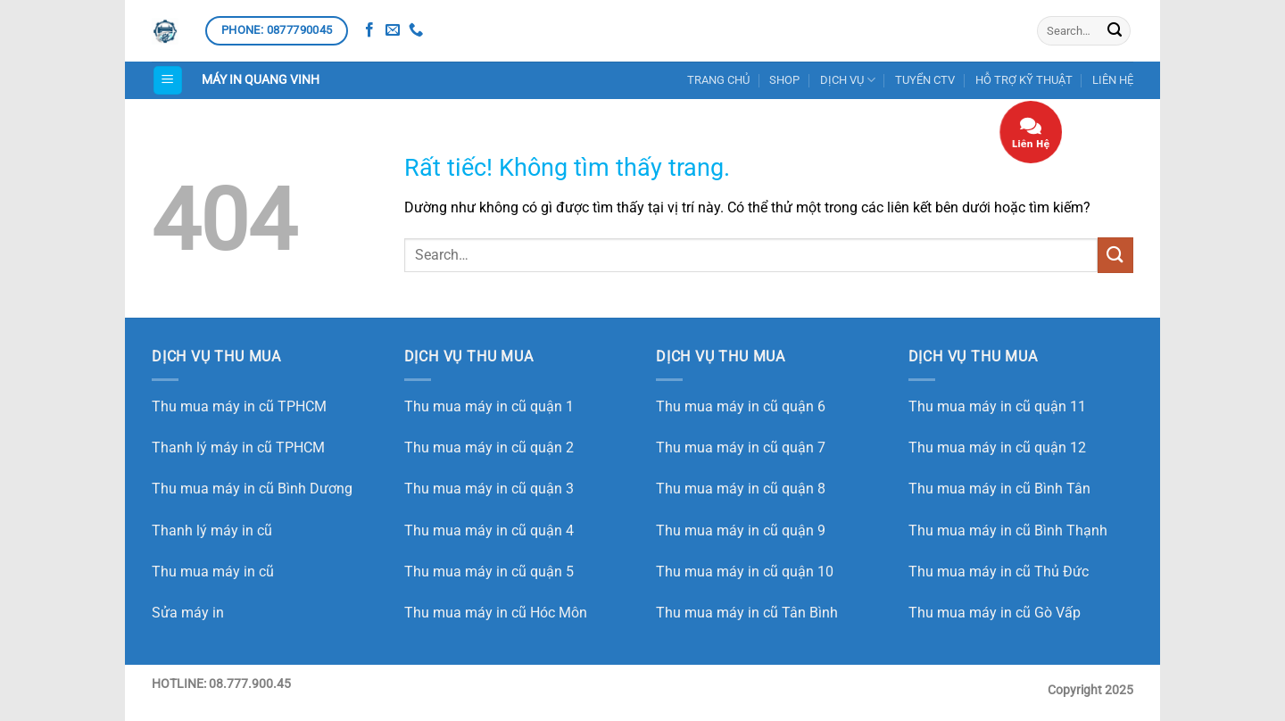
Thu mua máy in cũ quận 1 (489, 406)
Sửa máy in (188, 612)
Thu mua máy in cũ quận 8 (740, 488)
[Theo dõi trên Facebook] (369, 30)
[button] (167, 80)
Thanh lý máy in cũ (212, 530)
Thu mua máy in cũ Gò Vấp (994, 612)
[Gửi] (1114, 31)
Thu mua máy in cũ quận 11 (997, 406)
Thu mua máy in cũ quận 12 (997, 447)
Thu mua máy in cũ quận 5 (489, 571)
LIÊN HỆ (1112, 80)
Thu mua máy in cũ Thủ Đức (998, 571)
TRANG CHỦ (718, 80)
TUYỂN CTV (925, 80)
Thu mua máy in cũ (213, 571)
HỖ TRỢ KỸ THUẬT (1024, 80)
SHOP (784, 80)
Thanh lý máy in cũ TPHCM (238, 447)
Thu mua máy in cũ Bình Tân (999, 488)
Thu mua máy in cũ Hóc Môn (495, 612)
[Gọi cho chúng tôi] (416, 30)
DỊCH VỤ (847, 79)
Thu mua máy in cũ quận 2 (489, 447)
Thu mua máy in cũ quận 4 (489, 530)
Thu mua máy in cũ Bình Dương (252, 488)
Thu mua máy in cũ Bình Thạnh (1007, 530)
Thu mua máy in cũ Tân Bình (747, 612)
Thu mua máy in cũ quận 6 (740, 406)
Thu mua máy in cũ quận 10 (744, 571)
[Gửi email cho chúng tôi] (393, 30)
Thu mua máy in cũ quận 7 (740, 447)
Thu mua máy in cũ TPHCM (239, 406)
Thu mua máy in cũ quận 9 (740, 530)
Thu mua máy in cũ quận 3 (489, 488)
